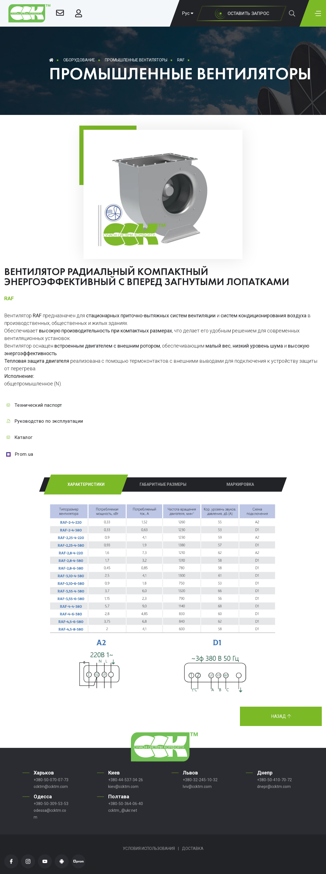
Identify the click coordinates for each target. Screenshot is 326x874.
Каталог (24, 437)
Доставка (193, 848)
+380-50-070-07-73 (51, 780)
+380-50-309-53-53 (51, 803)
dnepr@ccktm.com (274, 786)
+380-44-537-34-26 (125, 780)
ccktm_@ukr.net (122, 810)
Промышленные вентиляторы (136, 60)
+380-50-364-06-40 (125, 803)
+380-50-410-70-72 (274, 780)
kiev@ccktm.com (123, 786)
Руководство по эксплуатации (49, 421)
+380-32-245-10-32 (200, 780)
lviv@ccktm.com (197, 786)
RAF (180, 60)
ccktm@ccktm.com (51, 786)
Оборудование (79, 60)
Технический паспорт (38, 405)
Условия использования (149, 848)
